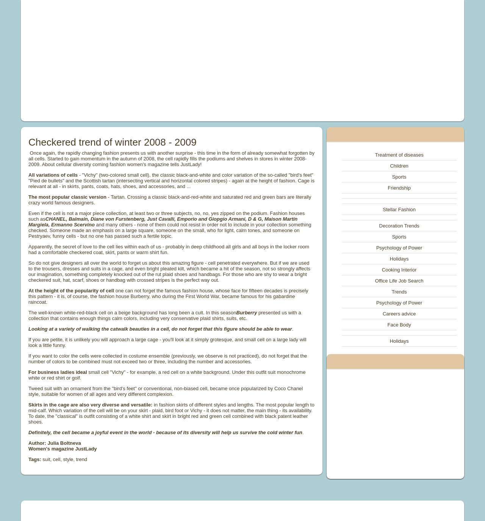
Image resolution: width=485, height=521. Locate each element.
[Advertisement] (156, 61)
